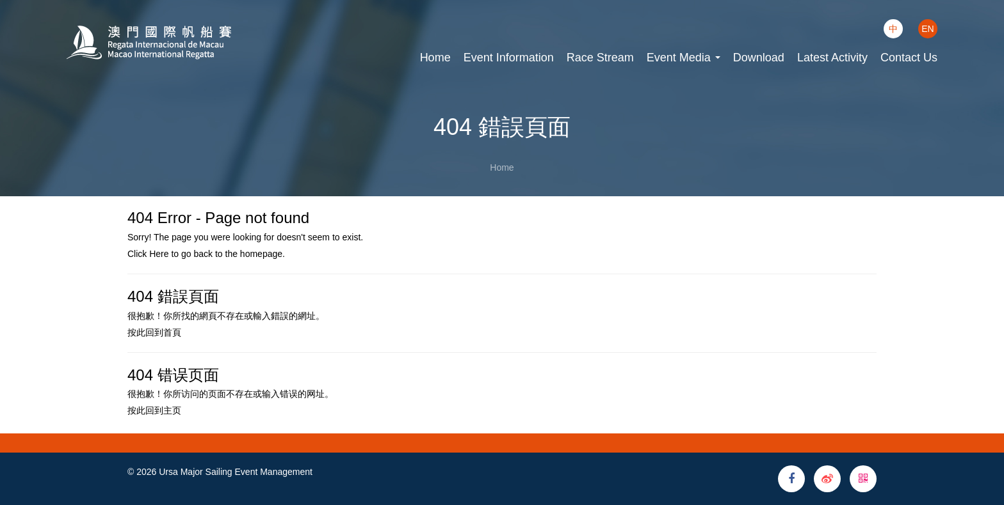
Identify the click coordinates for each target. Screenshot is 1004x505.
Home (435, 57)
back (203, 254)
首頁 (172, 332)
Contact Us (908, 57)
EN (927, 29)
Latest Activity (832, 57)
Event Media (683, 57)
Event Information (509, 57)
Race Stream (600, 57)
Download (758, 57)
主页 (172, 410)
